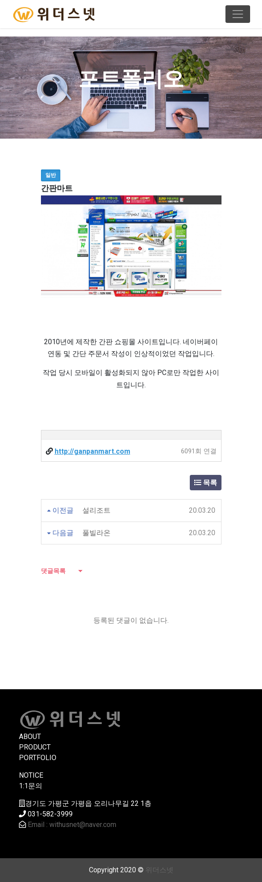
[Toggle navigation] (237, 14)
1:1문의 (30, 786)
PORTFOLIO (37, 757)
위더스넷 (159, 870)
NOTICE (31, 775)
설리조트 (96, 510)
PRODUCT (35, 747)
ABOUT (30, 736)
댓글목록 (53, 570)
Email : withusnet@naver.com (72, 824)
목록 (205, 482)
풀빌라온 (96, 533)
